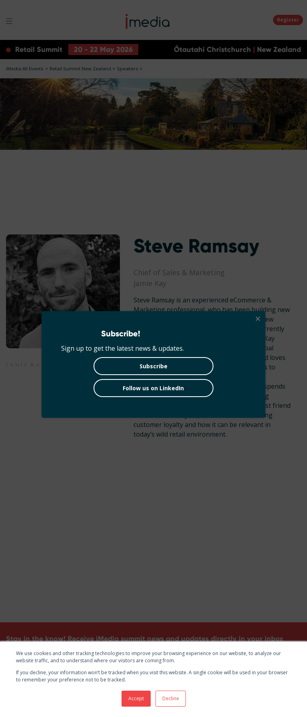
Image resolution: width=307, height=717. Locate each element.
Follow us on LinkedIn (153, 388)
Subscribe (153, 366)
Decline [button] (170, 698)
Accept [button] (136, 698)
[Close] (257, 319)
